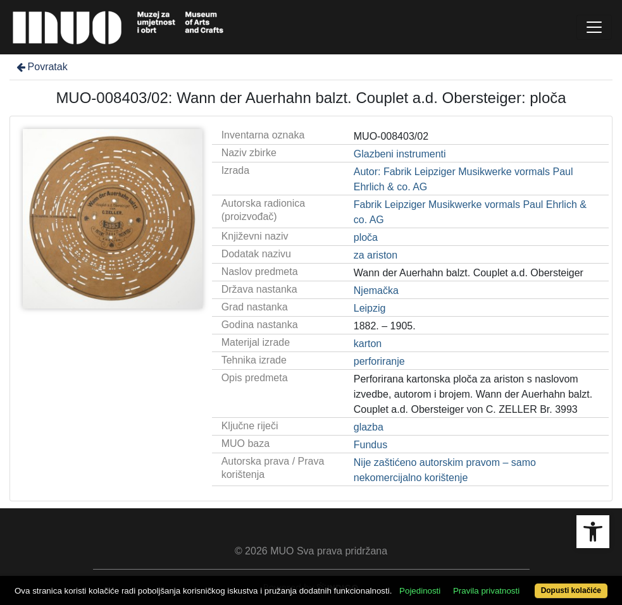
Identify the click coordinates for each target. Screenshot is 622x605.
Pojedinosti (419, 591)
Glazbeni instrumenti (400, 154)
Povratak (41, 66)
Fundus (370, 444)
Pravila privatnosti (486, 591)
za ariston (375, 255)
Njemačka (376, 290)
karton (368, 343)
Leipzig (370, 308)
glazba (368, 427)
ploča (366, 237)
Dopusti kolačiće (571, 590)
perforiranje (379, 361)
